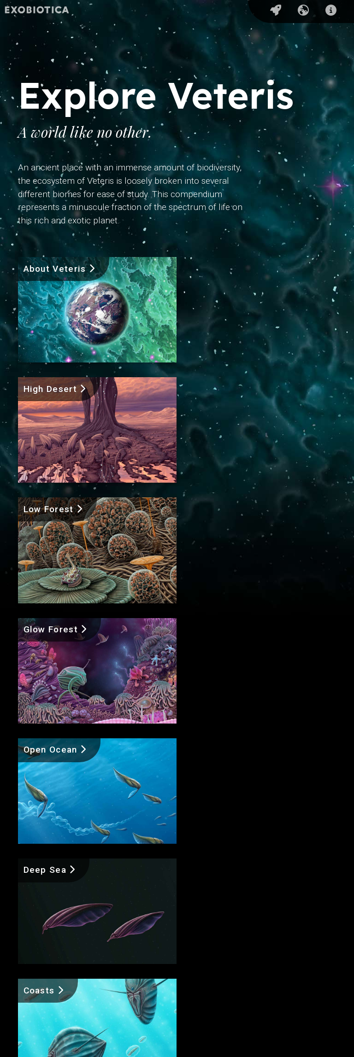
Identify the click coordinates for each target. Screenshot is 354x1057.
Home (36, 945)
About (36, 986)
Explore (40, 966)
